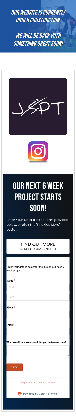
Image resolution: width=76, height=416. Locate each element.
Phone (15, 308)
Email (15, 325)
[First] (38, 287)
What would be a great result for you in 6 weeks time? (36, 342)
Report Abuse (28, 382)
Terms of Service (46, 382)
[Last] (38, 297)
